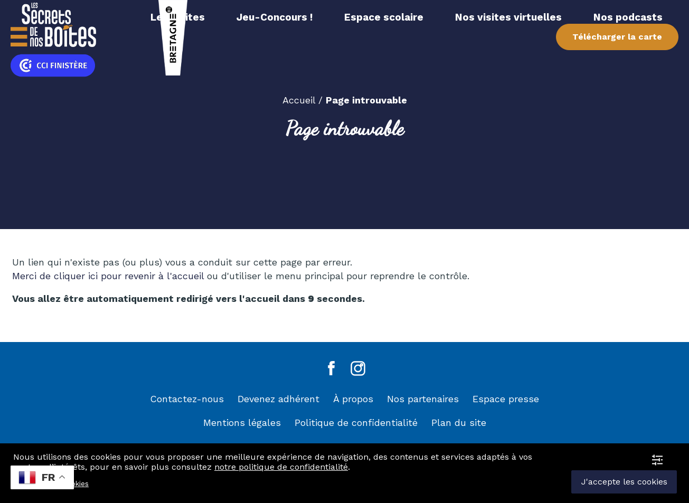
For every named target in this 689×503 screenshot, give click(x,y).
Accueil (298, 100)
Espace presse (506, 398)
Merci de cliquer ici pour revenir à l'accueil (109, 275)
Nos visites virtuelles (508, 17)
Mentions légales (242, 422)
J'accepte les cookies (624, 482)
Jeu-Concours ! (275, 17)
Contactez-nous (187, 398)
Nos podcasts (628, 17)
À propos (353, 398)
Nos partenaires (423, 398)
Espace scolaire (383, 17)
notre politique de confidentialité (281, 467)
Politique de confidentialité (356, 422)
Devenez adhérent (278, 398)
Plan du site (458, 422)
